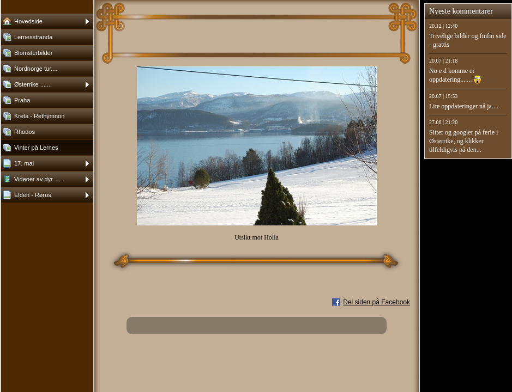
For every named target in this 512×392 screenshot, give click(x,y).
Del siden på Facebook (376, 302)
